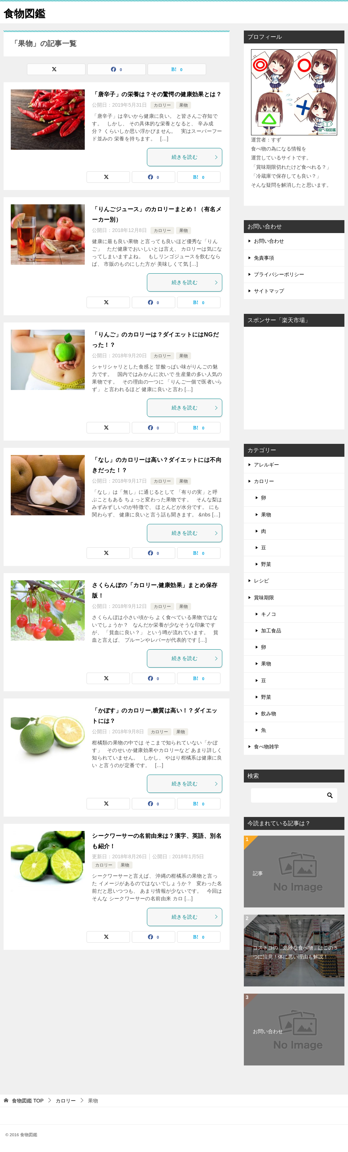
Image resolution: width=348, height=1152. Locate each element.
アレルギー (266, 465)
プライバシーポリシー (279, 274)
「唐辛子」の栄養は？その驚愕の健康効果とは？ (157, 94)
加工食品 (271, 630)
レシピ (261, 581)
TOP (27, 1101)
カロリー (162, 105)
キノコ (268, 614)
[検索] (294, 795)
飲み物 (268, 713)
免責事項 (264, 258)
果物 (183, 105)
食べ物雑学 (266, 746)
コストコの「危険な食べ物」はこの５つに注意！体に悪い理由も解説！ (295, 952)
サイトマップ (269, 291)
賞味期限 (264, 597)
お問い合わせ (269, 241)
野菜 (266, 564)
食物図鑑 (25, 12)
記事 (258, 873)
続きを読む (195, 157)
